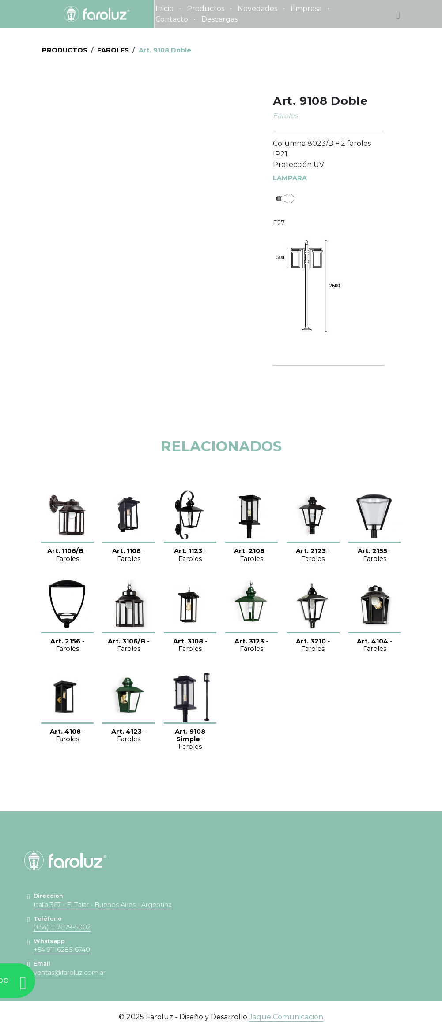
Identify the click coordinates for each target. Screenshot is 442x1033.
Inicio (164, 8)
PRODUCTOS (64, 50)
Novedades (257, 8)
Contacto (171, 19)
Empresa (306, 8)
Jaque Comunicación (286, 1017)
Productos (205, 8)
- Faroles (67, 554)
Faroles (113, 50)
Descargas (219, 19)
